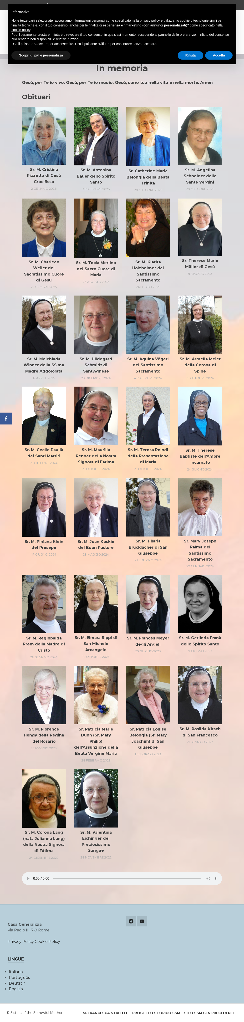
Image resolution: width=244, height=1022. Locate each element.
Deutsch (17, 983)
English (16, 989)
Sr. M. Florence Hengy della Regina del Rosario (44, 735)
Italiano (16, 972)
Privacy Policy (21, 941)
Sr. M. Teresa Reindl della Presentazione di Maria (148, 456)
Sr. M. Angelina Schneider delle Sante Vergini (200, 176)
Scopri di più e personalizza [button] (41, 55)
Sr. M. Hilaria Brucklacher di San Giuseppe (148, 547)
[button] (44, 136)
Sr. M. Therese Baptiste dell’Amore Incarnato (200, 456)
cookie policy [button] (20, 30)
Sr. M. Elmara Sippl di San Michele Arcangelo (96, 643)
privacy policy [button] (150, 20)
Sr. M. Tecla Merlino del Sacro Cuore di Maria (96, 269)
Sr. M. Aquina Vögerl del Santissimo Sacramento (148, 365)
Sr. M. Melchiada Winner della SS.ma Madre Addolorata (44, 365)
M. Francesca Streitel (105, 1013)
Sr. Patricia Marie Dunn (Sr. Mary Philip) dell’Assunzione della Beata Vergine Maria (96, 741)
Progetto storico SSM (156, 1013)
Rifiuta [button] (190, 55)
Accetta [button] (219, 55)
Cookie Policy (47, 941)
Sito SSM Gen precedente (209, 1013)
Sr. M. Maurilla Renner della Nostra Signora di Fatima (96, 456)
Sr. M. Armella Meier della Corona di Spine (200, 365)
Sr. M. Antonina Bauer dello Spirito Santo (96, 176)
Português (19, 977)
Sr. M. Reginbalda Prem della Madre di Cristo (44, 644)
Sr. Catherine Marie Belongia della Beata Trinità (148, 177)
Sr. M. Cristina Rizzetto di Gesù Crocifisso (44, 175)
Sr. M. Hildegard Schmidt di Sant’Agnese (96, 365)
